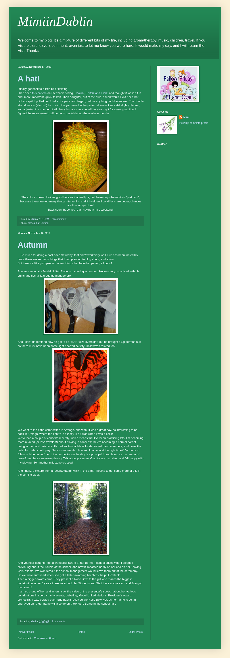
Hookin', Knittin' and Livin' (91, 93)
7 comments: (59, 621)
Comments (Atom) (44, 638)
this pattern (39, 93)
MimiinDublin (55, 21)
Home (81, 631)
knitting (44, 223)
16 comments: (60, 219)
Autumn (33, 244)
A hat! (29, 78)
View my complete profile (193, 122)
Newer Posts (26, 631)
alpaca (31, 223)
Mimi (186, 117)
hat (38, 223)
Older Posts (136, 631)
